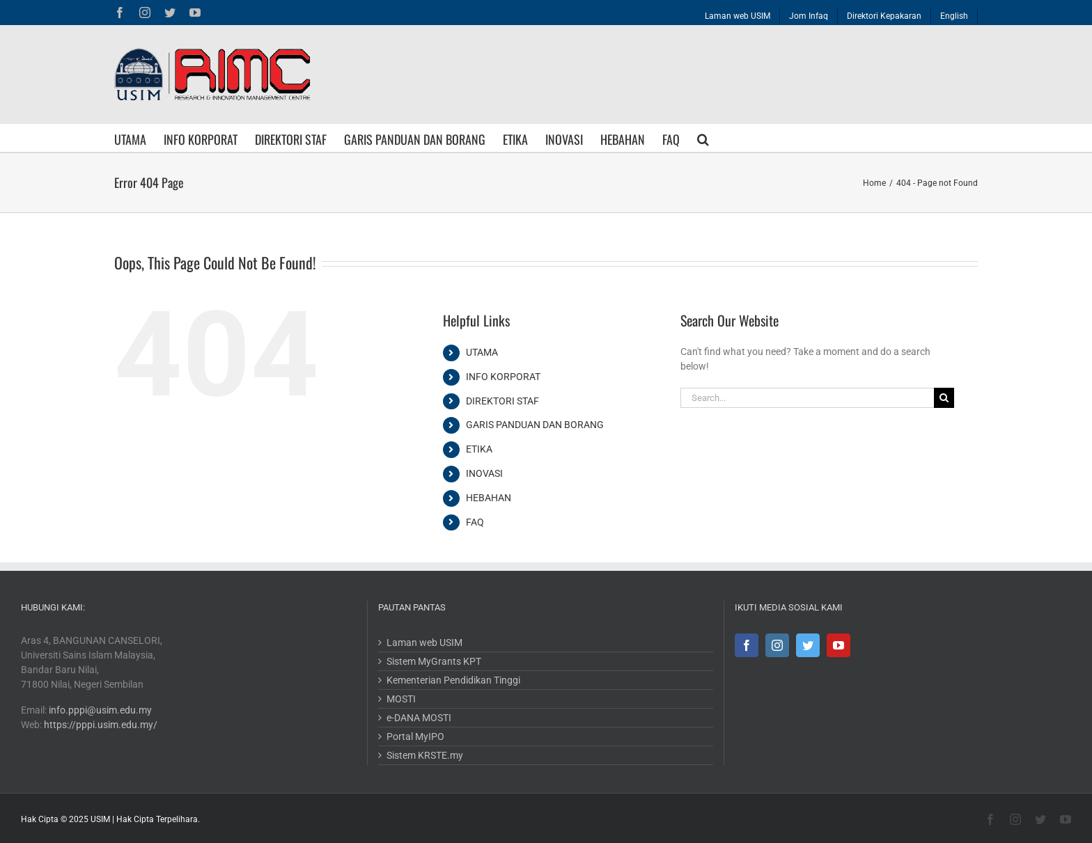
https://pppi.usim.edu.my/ (100, 724)
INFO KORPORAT (500, 376)
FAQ (472, 522)
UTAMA (479, 352)
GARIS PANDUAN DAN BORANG (532, 424)
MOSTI (399, 698)
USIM (100, 819)
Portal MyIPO (413, 736)
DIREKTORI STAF (499, 401)
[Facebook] (742, 645)
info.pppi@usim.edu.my (100, 710)
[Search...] (803, 398)
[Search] (941, 398)
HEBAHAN (485, 497)
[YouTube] (834, 645)
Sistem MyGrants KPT (431, 661)
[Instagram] (773, 645)
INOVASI (481, 473)
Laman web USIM (422, 642)
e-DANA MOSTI (416, 717)
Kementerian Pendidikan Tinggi (451, 680)
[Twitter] (804, 645)
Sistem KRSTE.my (422, 755)
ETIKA (476, 449)
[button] (700, 138)
